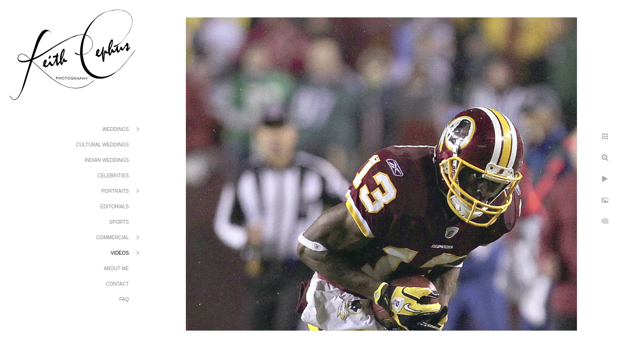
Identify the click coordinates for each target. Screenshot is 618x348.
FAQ (124, 299)
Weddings (115, 129)
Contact (117, 284)
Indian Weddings (106, 160)
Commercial (112, 237)
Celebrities (113, 175)
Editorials (114, 206)
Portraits (115, 191)
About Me (116, 268)
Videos (120, 253)
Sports (119, 222)
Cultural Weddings (102, 144)
